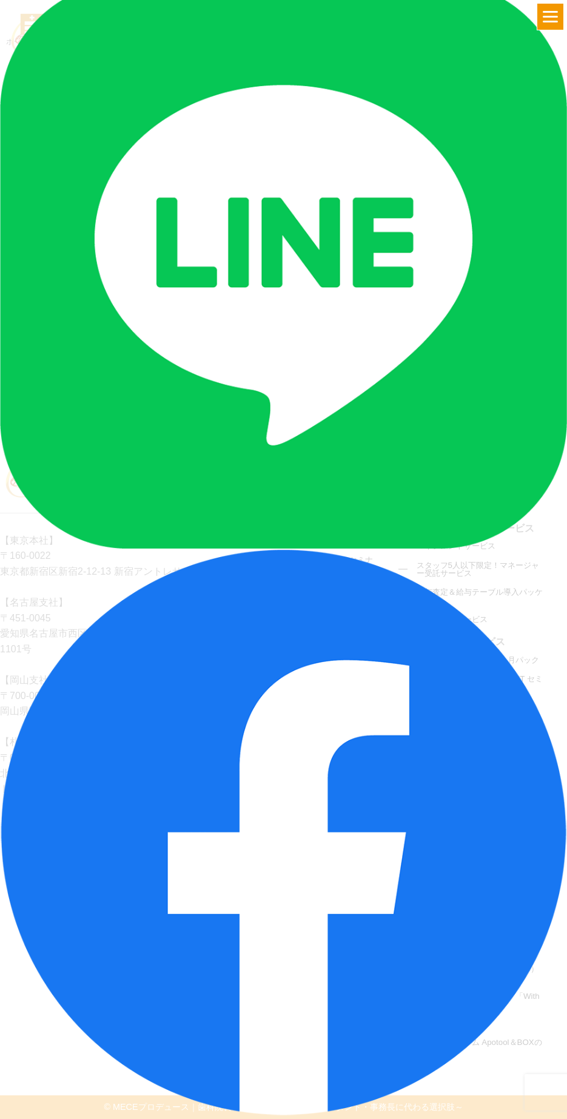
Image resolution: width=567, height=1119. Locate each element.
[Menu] (550, 16)
